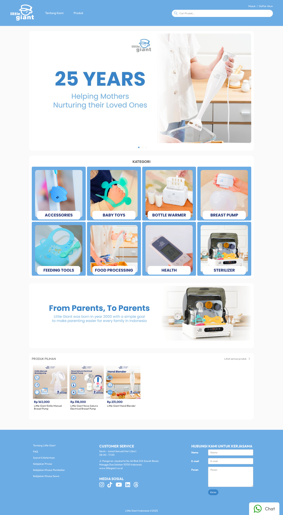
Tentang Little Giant (44, 445)
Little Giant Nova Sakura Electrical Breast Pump (84, 407)
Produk (78, 13)
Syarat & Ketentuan (44, 457)
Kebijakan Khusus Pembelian (49, 470)
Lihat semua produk (237, 358)
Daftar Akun (266, 6)
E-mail (195, 461)
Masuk (252, 6)
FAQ (35, 451)
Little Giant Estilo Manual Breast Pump (48, 407)
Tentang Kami (54, 13)
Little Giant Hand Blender (121, 405)
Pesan (194, 469)
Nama (194, 452)
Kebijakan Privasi (42, 463)
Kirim (213, 492)
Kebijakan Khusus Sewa (46, 476)
